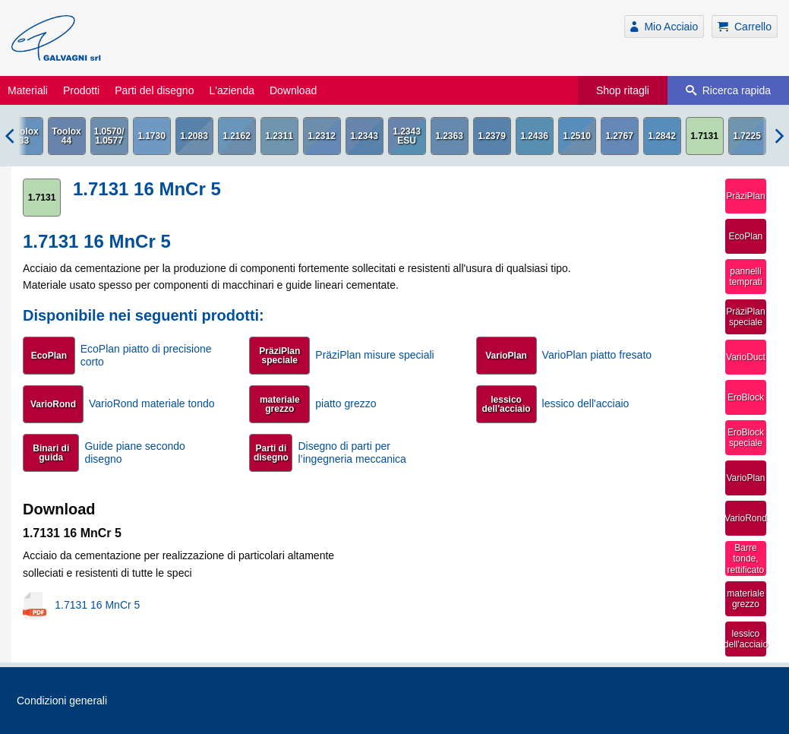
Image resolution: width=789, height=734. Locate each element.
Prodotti (81, 90)
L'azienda (231, 90)
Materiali (28, 90)
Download (293, 90)
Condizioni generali (62, 700)
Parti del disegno (154, 90)
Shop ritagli (622, 90)
